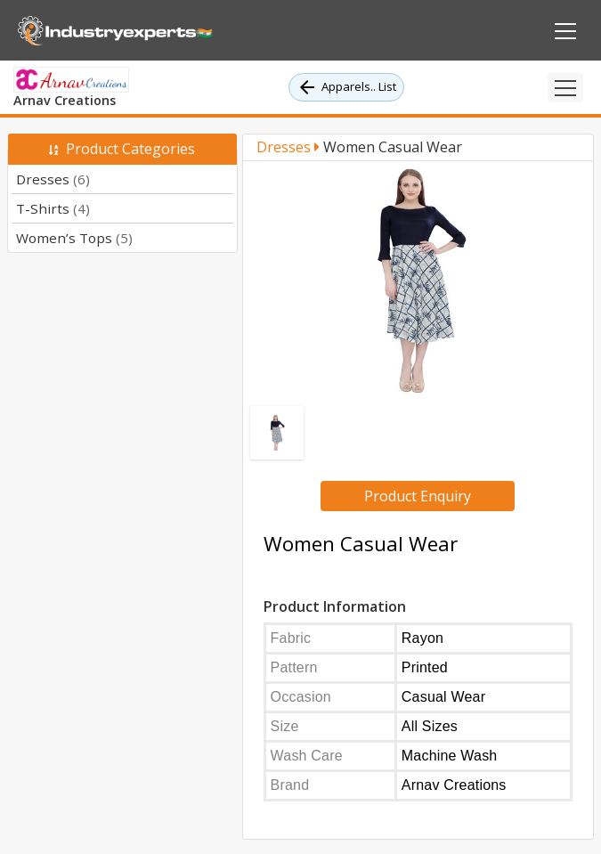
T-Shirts (53, 208)
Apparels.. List (346, 87)
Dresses (53, 179)
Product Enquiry (417, 496)
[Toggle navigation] (565, 87)
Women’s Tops (74, 238)
